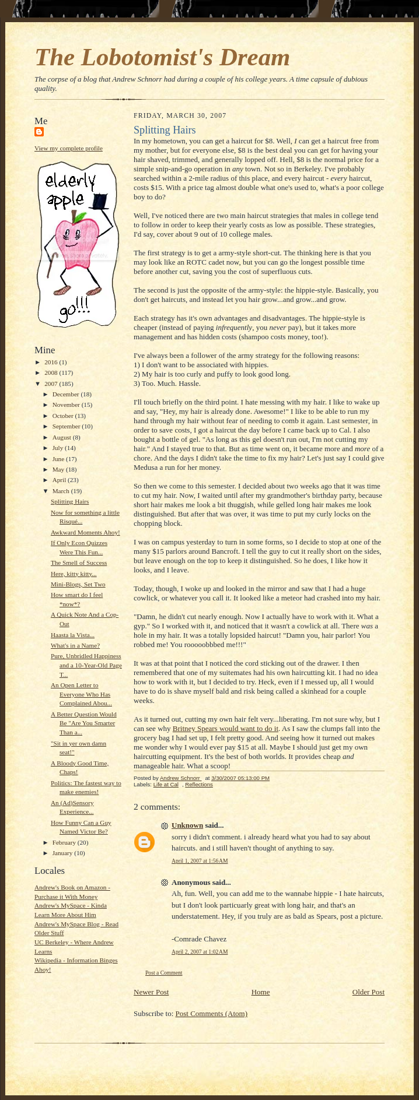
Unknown (187, 825)
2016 (51, 362)
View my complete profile (68, 148)
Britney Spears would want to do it (225, 728)
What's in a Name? (75, 645)
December (67, 394)
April (60, 479)
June (59, 458)
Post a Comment (164, 972)
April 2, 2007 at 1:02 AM (200, 951)
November (67, 404)
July (59, 447)
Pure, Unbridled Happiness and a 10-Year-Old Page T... (86, 664)
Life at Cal (166, 784)
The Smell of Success (79, 562)
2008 (51, 372)
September (67, 426)
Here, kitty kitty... (74, 573)
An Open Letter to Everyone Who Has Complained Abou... (81, 694)
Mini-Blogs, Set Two (78, 584)
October (64, 415)
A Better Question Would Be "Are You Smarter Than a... (84, 723)
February (65, 842)
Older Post (368, 991)
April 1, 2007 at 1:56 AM (200, 860)
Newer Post (151, 991)
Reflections (199, 784)
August (63, 437)
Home (261, 991)
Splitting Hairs (70, 501)
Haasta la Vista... (73, 634)
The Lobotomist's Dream (162, 57)
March (62, 490)
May (59, 469)
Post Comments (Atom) (212, 1013)
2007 (51, 383)
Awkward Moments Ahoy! (85, 532)
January (64, 852)
